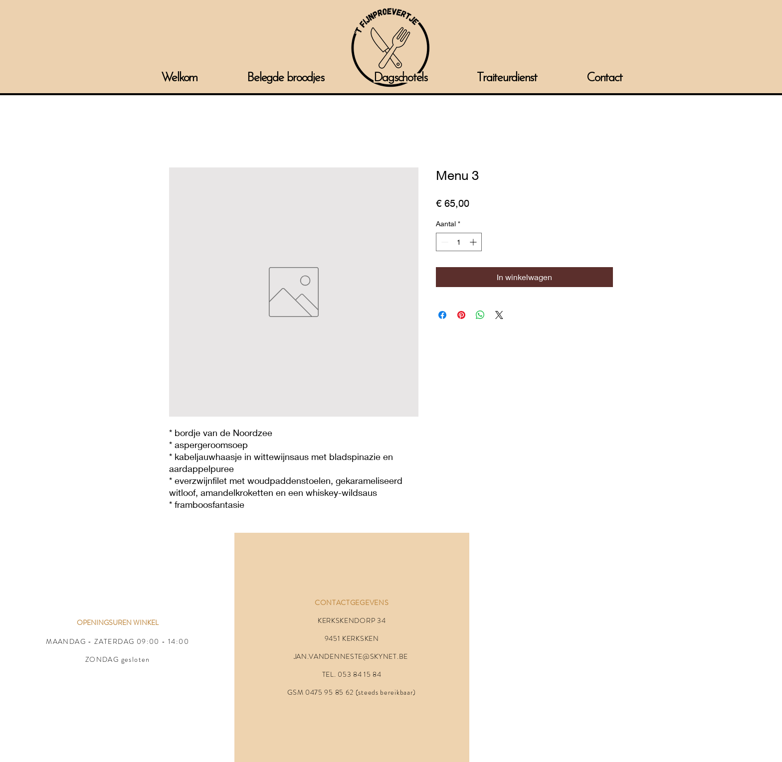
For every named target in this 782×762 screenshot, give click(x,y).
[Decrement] (443, 242)
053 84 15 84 (359, 674)
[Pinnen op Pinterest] (461, 315)
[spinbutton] (459, 242)
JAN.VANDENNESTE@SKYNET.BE (351, 656)
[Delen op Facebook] (442, 315)
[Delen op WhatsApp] (480, 315)
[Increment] (474, 242)
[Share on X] (499, 315)
